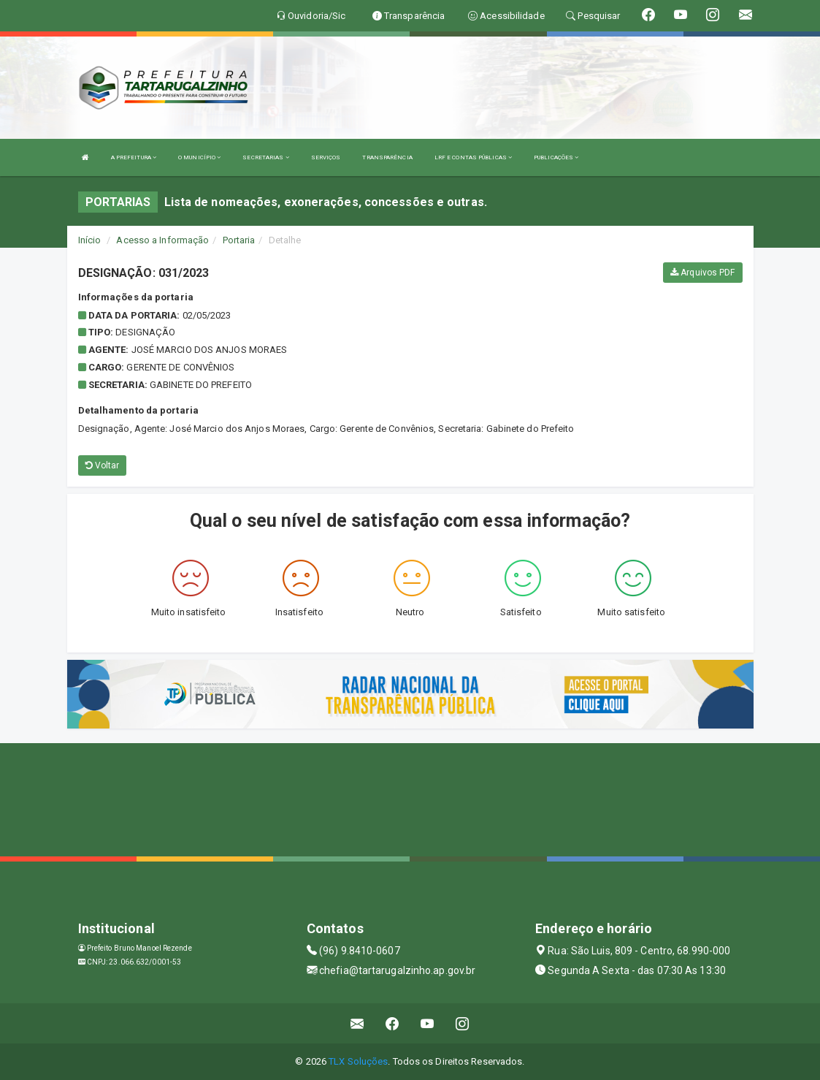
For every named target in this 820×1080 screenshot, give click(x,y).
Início (89, 240)
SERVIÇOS (326, 157)
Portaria (239, 240)
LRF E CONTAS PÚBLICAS (473, 157)
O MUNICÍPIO (199, 157)
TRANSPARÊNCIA (387, 157)
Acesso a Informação (162, 240)
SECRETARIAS (265, 157)
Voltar (102, 465)
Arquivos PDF (702, 272)
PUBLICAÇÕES (556, 157)
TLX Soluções (358, 1061)
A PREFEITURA (133, 157)
